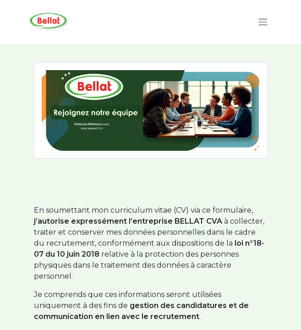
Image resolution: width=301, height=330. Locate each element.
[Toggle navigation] (263, 22)
